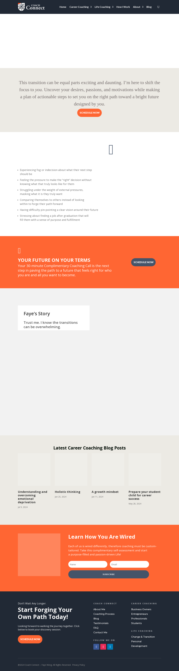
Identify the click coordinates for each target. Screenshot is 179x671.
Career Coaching (79, 6)
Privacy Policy (78, 664)
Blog (149, 6)
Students (136, 623)
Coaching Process (104, 614)
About (136, 6)
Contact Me (100, 632)
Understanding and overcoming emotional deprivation (32, 497)
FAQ (95, 627)
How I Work (123, 6)
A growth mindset (105, 492)
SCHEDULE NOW (90, 112)
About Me (99, 609)
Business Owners (141, 609)
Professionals (139, 618)
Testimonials (101, 623)
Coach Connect (105, 603)
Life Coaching (102, 6)
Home (63, 6)
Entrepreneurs (139, 614)
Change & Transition (143, 636)
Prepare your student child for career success (145, 495)
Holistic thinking (67, 492)
